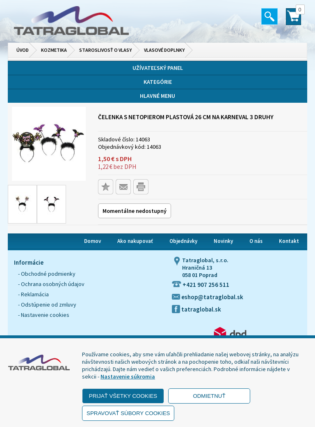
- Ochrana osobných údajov (51, 284)
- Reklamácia (33, 294)
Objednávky (183, 241)
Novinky (223, 241)
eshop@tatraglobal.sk (207, 297)
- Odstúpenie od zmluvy (47, 304)
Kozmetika (54, 50)
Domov (92, 241)
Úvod (22, 50)
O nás (255, 241)
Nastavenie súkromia (127, 376)
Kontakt (289, 241)
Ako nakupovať (135, 241)
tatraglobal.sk (196, 309)
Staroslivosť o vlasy (105, 50)
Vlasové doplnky (164, 50)
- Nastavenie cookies (43, 315)
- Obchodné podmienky (46, 273)
